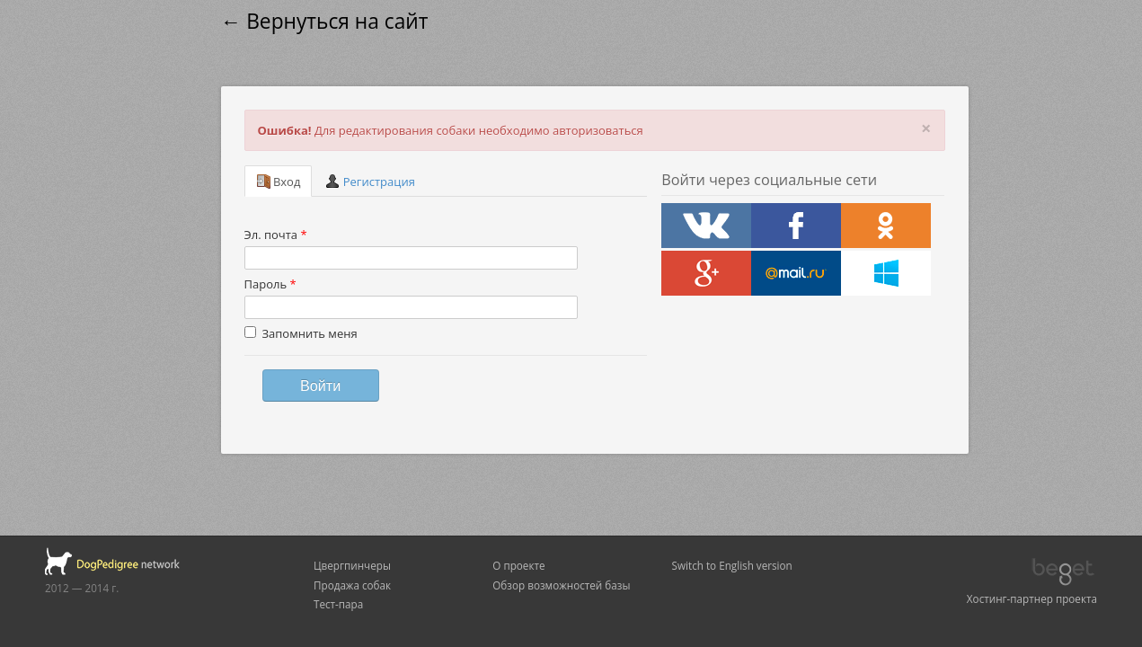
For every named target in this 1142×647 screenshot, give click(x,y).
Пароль (270, 284)
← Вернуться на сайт (325, 21)
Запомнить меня (301, 333)
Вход (278, 181)
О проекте (518, 565)
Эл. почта (275, 234)
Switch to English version (732, 565)
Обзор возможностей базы (561, 585)
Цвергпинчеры (352, 565)
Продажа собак (352, 585)
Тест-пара (338, 604)
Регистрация (370, 181)
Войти (320, 385)
